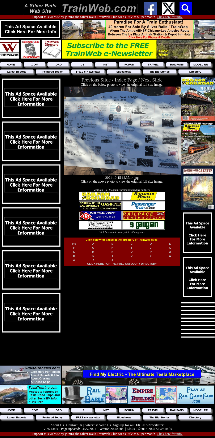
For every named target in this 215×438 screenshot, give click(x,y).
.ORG (58, 64)
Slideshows (123, 71)
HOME (11, 64)
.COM (34, 64)
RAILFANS (177, 64)
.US (82, 64)
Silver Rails (164, 429)
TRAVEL (153, 64)
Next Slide (152, 80)
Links (131, 429)
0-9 (74, 243)
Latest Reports (16, 71)
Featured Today (52, 71)
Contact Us (74, 425)
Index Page (126, 80)
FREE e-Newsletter (88, 71)
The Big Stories (159, 71)
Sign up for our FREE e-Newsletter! (139, 425)
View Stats (50, 429)
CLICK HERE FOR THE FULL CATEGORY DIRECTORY (122, 263)
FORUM (130, 64)
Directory (195, 71)
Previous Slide (96, 80)
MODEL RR (200, 64)
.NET (106, 64)
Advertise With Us (98, 425)
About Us (57, 425)
